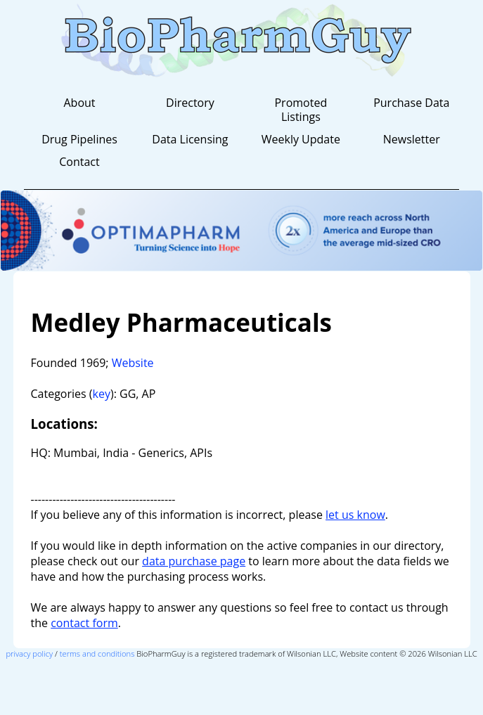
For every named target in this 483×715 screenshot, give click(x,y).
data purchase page (193, 561)
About (79, 102)
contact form (84, 623)
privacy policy (29, 653)
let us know (355, 514)
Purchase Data (411, 102)
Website (133, 363)
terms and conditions (97, 653)
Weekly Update (301, 139)
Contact (79, 161)
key (101, 393)
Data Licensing (190, 139)
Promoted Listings (300, 109)
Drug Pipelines (79, 139)
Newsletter (411, 139)
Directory (190, 102)
